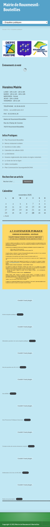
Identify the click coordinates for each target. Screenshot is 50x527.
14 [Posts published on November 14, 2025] (33, 207)
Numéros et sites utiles (12, 147)
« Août (5, 216)
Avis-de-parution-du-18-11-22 (10, 367)
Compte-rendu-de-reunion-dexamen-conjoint (14, 446)
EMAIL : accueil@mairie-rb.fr (14, 110)
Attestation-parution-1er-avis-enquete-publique (15, 341)
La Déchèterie (9, 154)
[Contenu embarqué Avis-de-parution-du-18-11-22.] (25, 353)
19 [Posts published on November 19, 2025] (20, 210)
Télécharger (20, 314)
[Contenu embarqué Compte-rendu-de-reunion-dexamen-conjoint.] (25, 432)
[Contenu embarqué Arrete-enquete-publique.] (25, 300)
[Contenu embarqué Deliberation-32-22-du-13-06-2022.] (25, 458)
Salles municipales (11, 164)
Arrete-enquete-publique (9, 314)
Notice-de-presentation (8, 499)
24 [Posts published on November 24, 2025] (6, 213)
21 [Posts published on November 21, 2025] (33, 210)
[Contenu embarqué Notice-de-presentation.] (25, 485)
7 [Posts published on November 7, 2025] (33, 204)
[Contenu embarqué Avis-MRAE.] (25, 379)
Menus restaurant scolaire (14, 143)
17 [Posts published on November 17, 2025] (6, 210)
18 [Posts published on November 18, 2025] (13, 210)
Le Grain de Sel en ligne (13, 161)
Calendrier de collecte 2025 (14, 150)
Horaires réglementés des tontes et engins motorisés (23, 157)
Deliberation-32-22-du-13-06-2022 (11, 472)
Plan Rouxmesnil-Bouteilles (14, 140)
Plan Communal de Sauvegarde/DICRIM (19, 167)
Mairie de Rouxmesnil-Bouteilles (21, 7)
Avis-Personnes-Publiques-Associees (12, 420)
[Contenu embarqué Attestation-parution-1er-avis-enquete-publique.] (25, 327)
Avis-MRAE (5, 393)
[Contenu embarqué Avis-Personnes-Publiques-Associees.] (25, 406)
